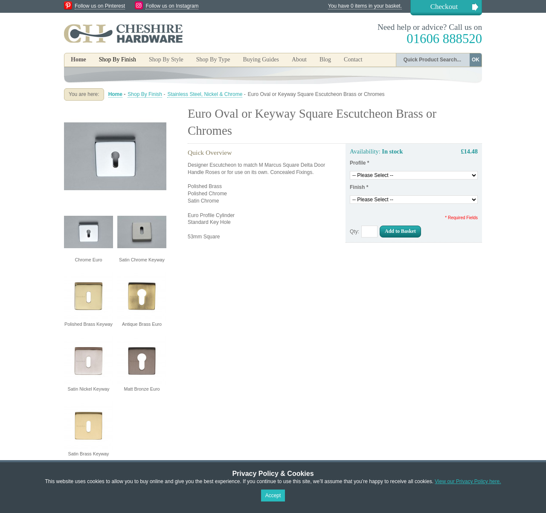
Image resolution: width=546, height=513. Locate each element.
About (299, 59)
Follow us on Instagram (171, 6)
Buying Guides (261, 59)
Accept (273, 496)
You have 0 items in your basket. (365, 6)
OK (475, 60)
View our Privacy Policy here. (468, 481)
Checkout (444, 7)
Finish (359, 187)
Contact (353, 59)
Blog (325, 59)
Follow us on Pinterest (100, 6)
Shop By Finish (145, 94)
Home (78, 59)
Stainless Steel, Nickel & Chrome (204, 94)
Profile (359, 163)
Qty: (354, 232)
